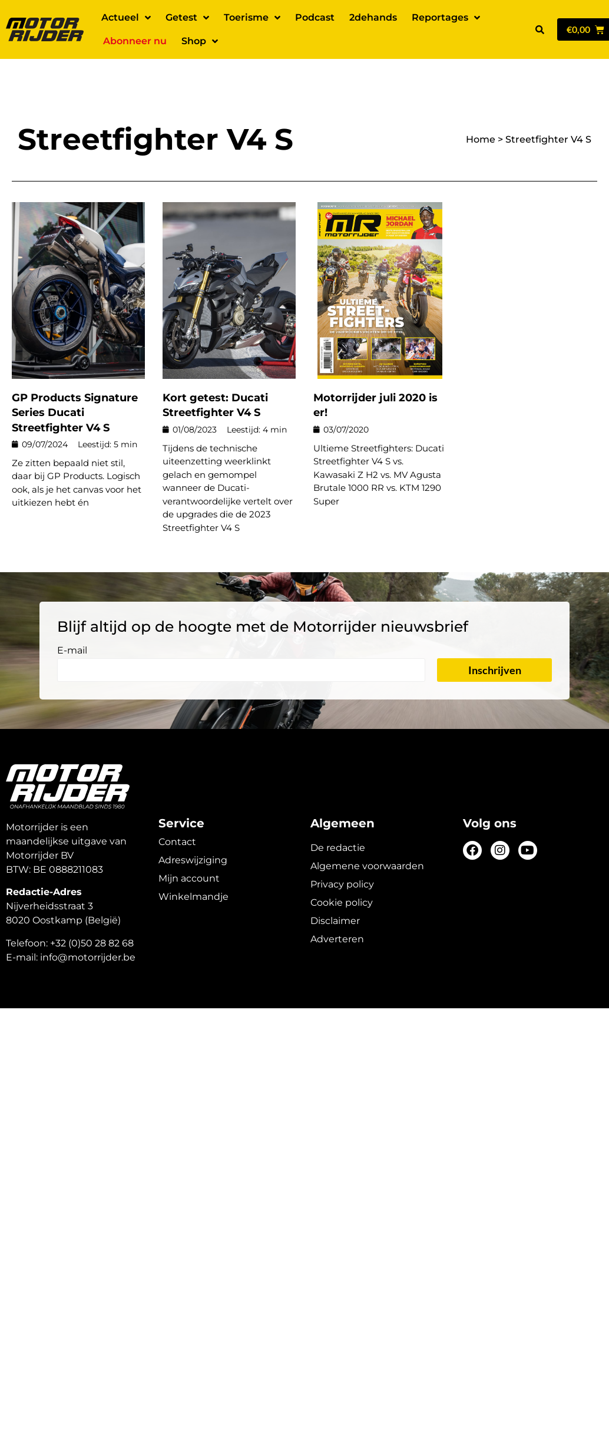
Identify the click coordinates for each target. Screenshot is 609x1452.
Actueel (126, 17)
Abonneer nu (135, 41)
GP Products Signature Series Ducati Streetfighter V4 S (75, 382)
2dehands (373, 17)
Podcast (315, 17)
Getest (187, 17)
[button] (539, 29)
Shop (199, 41)
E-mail (72, 620)
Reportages (446, 17)
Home (480, 108)
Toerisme (252, 17)
